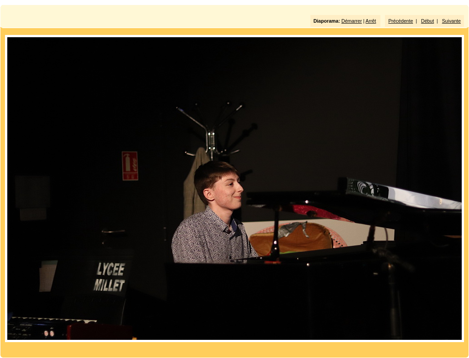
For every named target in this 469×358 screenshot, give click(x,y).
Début (427, 21)
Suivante (451, 21)
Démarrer (351, 21)
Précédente (400, 21)
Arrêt (370, 21)
